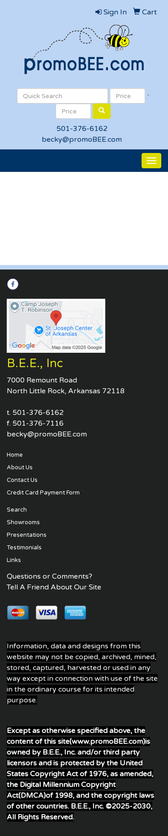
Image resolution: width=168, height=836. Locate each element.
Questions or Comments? (49, 576)
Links (14, 560)
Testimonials (24, 547)
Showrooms (23, 522)
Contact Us (22, 480)
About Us (20, 467)
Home (15, 454)
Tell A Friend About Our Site (54, 587)
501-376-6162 (82, 128)
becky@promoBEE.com (82, 139)
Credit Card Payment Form (43, 492)
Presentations (27, 535)
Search (17, 509)
